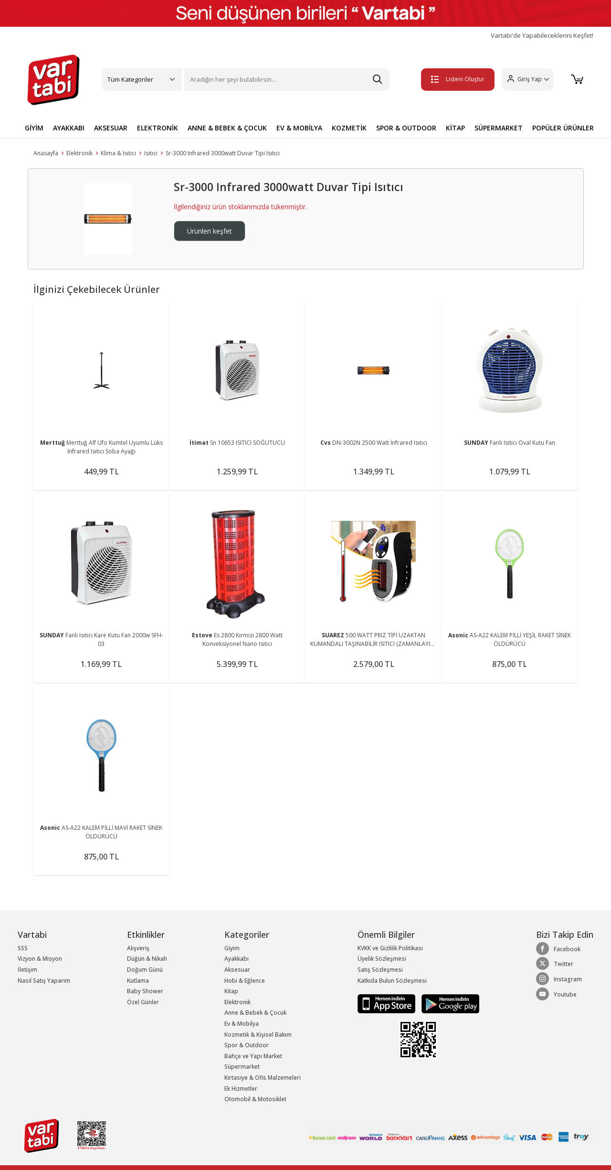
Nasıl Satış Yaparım (44, 981)
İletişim (27, 970)
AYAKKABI (68, 127)
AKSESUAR (110, 127)
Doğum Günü (145, 970)
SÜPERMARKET (498, 127)
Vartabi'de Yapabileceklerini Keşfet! (542, 36)
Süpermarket (242, 1067)
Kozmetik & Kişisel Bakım (258, 1034)
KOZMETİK (349, 127)
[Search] (287, 79)
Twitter (554, 963)
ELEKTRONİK (157, 127)
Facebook (558, 949)
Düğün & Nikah (147, 959)
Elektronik (79, 153)
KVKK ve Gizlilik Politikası (390, 948)
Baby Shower (145, 991)
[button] (528, 79)
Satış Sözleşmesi (380, 970)
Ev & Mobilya (241, 1024)
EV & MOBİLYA (299, 127)
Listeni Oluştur (458, 79)
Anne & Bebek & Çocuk (255, 1013)
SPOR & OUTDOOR (406, 127)
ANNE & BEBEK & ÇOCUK (227, 127)
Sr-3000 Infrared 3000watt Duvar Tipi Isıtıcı (223, 153)
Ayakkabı (236, 959)
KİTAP (455, 127)
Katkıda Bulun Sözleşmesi (392, 981)
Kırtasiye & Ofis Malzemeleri (262, 1077)
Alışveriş (138, 948)
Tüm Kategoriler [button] (130, 79)
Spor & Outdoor (246, 1045)
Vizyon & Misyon (40, 959)
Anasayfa (45, 153)
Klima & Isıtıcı (118, 153)
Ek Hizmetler (240, 1088)
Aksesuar (237, 970)
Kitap (231, 991)
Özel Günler (143, 1002)
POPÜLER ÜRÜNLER (563, 127)
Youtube (556, 994)
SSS (23, 948)
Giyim (232, 948)
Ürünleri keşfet (209, 231)
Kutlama (138, 981)
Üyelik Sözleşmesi (382, 959)
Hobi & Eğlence (244, 981)
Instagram (559, 979)
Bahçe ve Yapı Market (253, 1056)
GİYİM (34, 127)
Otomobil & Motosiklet (255, 1099)
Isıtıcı (151, 153)
